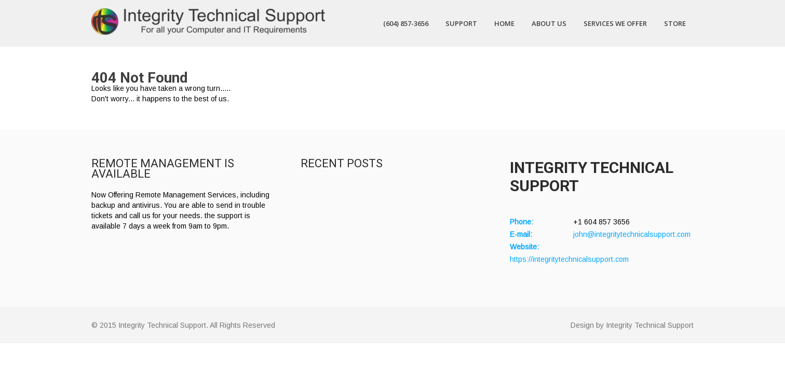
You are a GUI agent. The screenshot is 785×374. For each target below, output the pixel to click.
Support (461, 23)
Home (504, 23)
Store (675, 23)
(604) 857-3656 (405, 23)
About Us (549, 23)
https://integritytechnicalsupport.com (569, 259)
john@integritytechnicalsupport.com (632, 234)
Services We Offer (615, 23)
